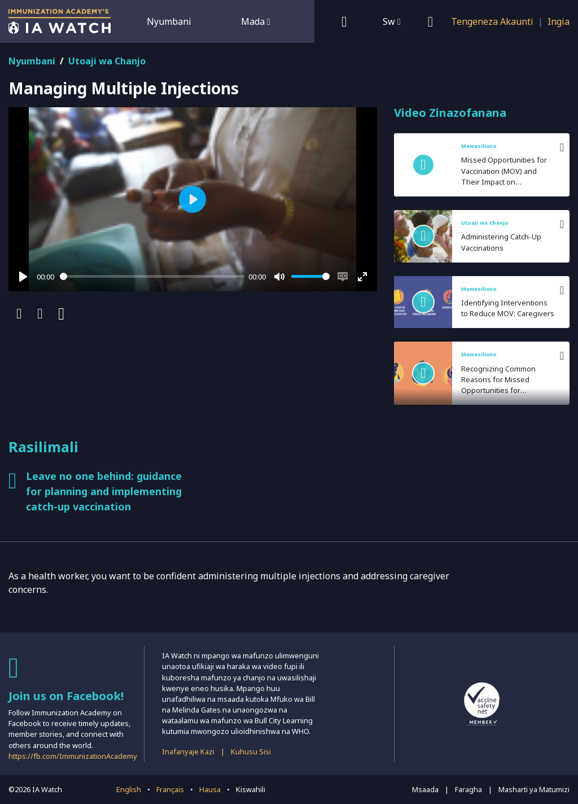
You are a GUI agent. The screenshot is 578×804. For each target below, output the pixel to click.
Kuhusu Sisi (251, 751)
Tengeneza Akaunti (492, 21)
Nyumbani (169, 21)
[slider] (152, 276)
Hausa (210, 789)
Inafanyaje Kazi (188, 751)
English (128, 789)
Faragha (468, 789)
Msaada (425, 789)
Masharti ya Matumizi (534, 789)
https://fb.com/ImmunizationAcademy (72, 756)
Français (170, 789)
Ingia (559, 21)
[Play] (23, 277)
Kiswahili (250, 789)
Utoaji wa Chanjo (107, 61)
